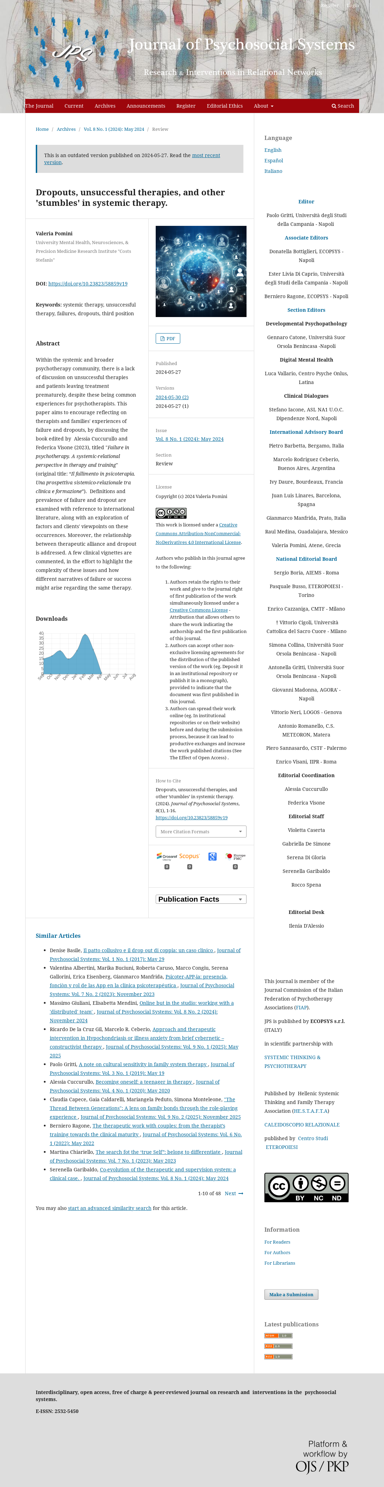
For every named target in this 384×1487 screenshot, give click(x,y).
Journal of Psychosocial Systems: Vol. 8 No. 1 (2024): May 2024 (156, 1178)
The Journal (39, 105)
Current (74, 105)
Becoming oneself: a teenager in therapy (144, 1081)
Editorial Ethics (225, 105)
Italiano (273, 171)
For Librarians (279, 1263)
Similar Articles (58, 936)
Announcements (146, 105)
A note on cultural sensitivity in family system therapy (143, 1064)
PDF (170, 338)
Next (230, 1193)
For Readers (277, 1242)
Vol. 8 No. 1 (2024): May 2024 (114, 129)
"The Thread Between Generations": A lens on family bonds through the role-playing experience (144, 1108)
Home (42, 129)
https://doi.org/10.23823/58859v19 (88, 283)
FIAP (301, 1007)
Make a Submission (291, 1294)
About (262, 105)
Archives (105, 105)
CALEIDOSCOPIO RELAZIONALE (302, 1124)
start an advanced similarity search (109, 1208)
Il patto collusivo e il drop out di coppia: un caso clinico (148, 950)
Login (353, 5)
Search (343, 105)
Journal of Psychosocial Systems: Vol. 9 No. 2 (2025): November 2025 (161, 1116)
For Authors (277, 1252)
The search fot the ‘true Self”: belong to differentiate (159, 1152)
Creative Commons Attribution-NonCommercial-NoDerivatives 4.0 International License (198, 533)
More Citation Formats (185, 831)
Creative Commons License (199, 610)
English (273, 150)
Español (273, 160)
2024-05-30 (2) (172, 397)
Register (186, 105)
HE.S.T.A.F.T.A (311, 1111)
